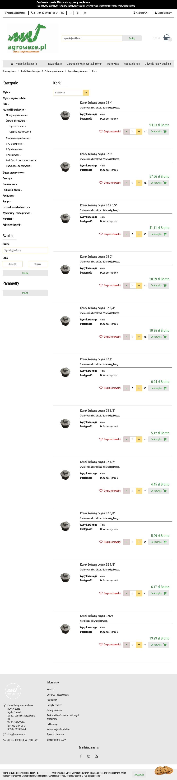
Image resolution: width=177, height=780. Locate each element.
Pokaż (25, 293)
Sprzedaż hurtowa (55, 734)
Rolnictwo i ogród (12, 224)
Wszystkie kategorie (24, 63)
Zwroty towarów (54, 710)
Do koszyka (159, 131)
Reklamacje (52, 724)
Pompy (7, 201)
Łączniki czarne (18, 126)
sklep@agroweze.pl (16, 734)
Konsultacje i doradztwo (58, 729)
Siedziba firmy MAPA (56, 739)
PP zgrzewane (13, 154)
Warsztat (8, 218)
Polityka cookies (54, 705)
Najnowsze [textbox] (60, 92)
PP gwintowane (14, 149)
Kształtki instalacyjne (14, 109)
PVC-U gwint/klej (15, 143)
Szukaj (25, 273)
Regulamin (52, 700)
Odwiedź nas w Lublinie (158, 63)
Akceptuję (139, 774)
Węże (6, 92)
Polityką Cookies (45, 773)
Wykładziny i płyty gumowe (17, 213)
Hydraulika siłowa (12, 190)
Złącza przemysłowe (14, 172)
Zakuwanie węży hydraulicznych (84, 63)
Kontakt (50, 689)
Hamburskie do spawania (19, 166)
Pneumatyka (10, 184)
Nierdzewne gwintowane (18, 138)
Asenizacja (9, 195)
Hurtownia (113, 63)
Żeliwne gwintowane (16, 120)
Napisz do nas (132, 63)
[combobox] (71, 93)
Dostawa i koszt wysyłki (58, 694)
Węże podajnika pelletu (14, 98)
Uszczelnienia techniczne (16, 207)
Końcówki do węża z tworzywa (21, 160)
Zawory (7, 178)
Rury (6, 104)
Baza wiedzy (55, 63)
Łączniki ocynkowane (20, 131)
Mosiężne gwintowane (17, 115)
